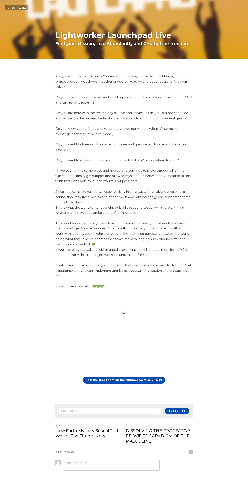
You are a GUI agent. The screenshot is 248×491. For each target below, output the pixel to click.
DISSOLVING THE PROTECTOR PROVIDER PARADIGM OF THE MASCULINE (158, 436)
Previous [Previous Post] (61, 426)
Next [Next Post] (130, 426)
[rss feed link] (191, 452)
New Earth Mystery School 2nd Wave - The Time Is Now (86, 433)
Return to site (16, 7)
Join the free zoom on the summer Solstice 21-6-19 (124, 380)
